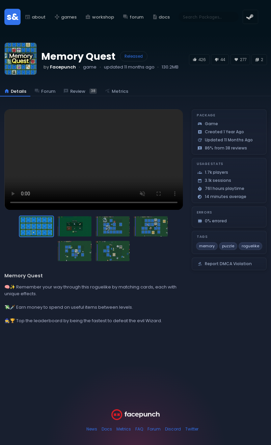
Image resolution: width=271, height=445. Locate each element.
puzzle (228, 246)
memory (207, 246)
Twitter (191, 429)
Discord (173, 429)
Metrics (123, 429)
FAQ (139, 429)
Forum (154, 429)
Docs (107, 429)
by (60, 67)
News (91, 429)
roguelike (250, 246)
